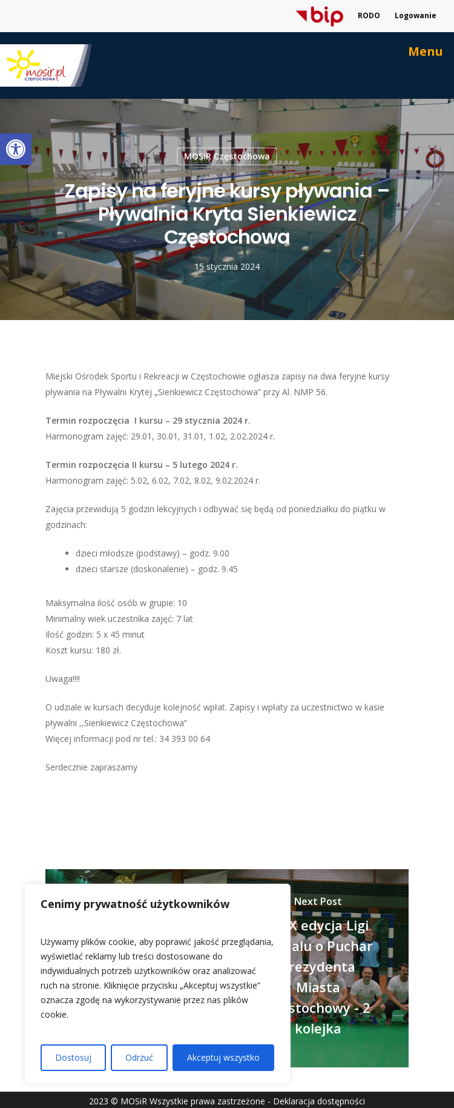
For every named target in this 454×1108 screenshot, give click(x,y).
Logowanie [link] (415, 15)
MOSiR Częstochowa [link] (227, 156)
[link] (15, 149)
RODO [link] (369, 15)
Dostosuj (73, 1057)
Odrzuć (139, 1057)
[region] (157, 984)
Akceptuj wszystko (223, 1057)
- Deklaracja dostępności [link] (316, 1101)
